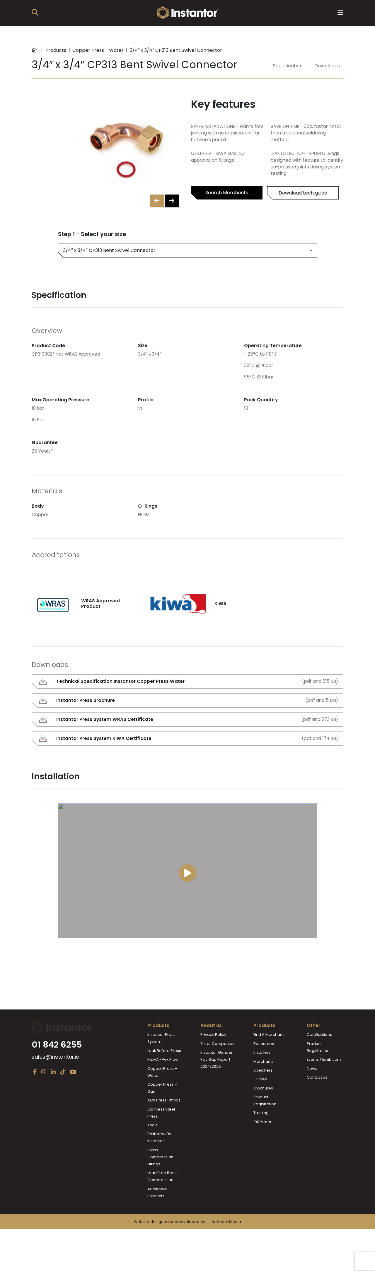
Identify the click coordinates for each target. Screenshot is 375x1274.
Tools (152, 1146)
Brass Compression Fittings (160, 1178)
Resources (263, 1064)
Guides (260, 1100)
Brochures (263, 1109)
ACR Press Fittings (163, 1121)
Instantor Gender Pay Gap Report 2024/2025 (216, 1080)
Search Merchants (226, 192)
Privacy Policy (213, 1055)
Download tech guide (303, 193)
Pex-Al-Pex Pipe (162, 1080)
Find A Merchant (268, 1055)
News (312, 1089)
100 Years (262, 1142)
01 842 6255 (57, 1082)
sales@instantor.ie (55, 1094)
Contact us (317, 1098)
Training (261, 1133)
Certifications (319, 1055)
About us (211, 1046)
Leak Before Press (164, 1071)
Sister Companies (217, 1064)
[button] (172, 201)
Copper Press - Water (98, 50)
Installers (261, 1073)
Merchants (263, 1082)
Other (314, 1046)
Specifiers (262, 1091)
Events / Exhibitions (324, 1080)
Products (55, 50)
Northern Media (223, 1254)
